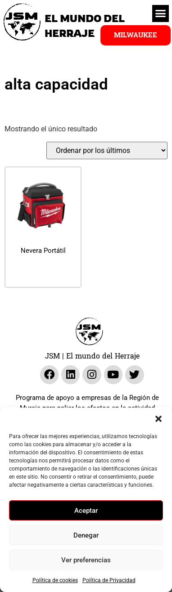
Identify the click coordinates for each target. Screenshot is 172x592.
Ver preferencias (86, 560)
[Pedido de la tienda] (106, 150)
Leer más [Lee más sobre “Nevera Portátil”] (43, 272)
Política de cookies (55, 580)
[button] (158, 418)
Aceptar (86, 511)
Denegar (86, 535)
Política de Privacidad (109, 580)
